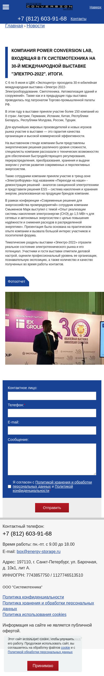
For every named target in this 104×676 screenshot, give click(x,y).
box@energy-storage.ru (38, 558)
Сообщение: (18, 439)
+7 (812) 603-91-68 (42, 18)
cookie (65, 647)
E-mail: (13, 422)
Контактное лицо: (22, 388)
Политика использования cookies (35, 621)
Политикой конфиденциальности (43, 495)
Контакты (78, 19)
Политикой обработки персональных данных (40, 652)
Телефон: (16, 405)
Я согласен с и (52, 492)
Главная (14, 25)
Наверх (95, 7)
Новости (36, 25)
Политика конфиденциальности (33, 603)
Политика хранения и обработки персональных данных (48, 612)
